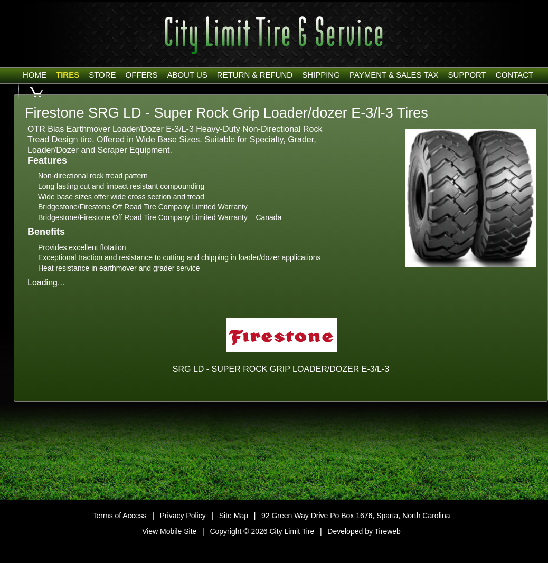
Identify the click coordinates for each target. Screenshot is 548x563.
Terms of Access (120, 515)
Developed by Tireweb (364, 531)
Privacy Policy (183, 515)
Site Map (233, 515)
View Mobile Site (169, 531)
